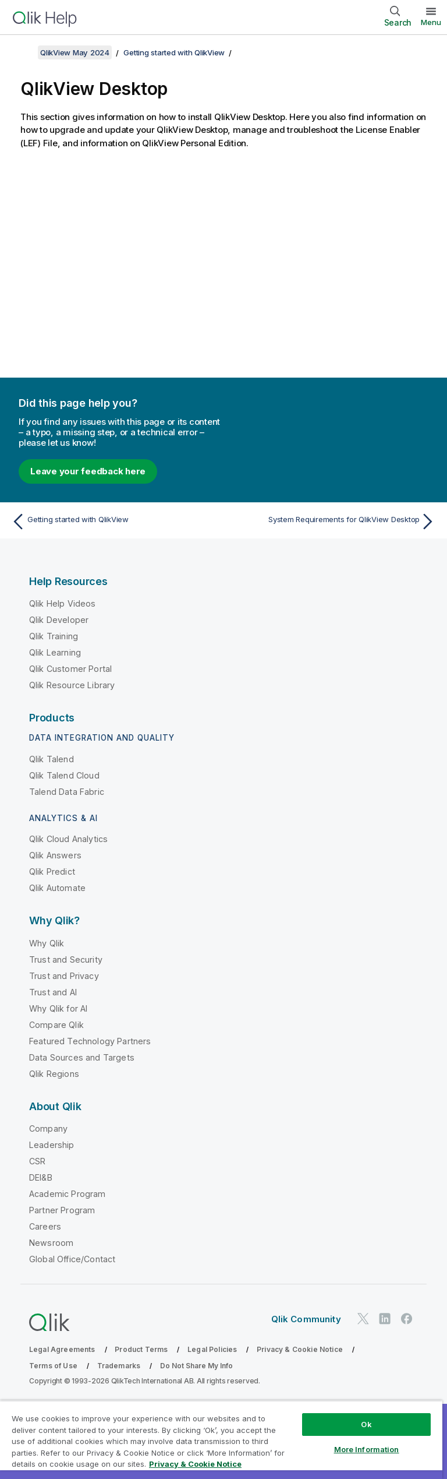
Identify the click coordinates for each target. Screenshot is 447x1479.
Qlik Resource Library (72, 685)
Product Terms (141, 1349)
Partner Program (62, 1210)
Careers (45, 1226)
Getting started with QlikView (174, 52)
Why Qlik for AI (58, 1008)
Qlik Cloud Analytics (68, 839)
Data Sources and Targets (81, 1057)
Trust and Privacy (64, 976)
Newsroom (51, 1243)
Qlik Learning (55, 652)
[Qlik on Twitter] (363, 1318)
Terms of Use (53, 1365)
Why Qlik (46, 943)
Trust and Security (65, 959)
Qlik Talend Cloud (64, 775)
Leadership (51, 1145)
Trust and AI (53, 992)
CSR (37, 1161)
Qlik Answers (55, 855)
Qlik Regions (54, 1074)
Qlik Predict (52, 871)
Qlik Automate (57, 888)
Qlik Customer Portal (70, 669)
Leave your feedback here (88, 471)
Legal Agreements (62, 1349)
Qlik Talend (51, 759)
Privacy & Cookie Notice (300, 1349)
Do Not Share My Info (196, 1365)
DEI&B (40, 1177)
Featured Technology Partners (90, 1041)
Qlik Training (53, 636)
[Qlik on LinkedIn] (384, 1318)
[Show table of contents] (23, 52)
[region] (221, 1439)
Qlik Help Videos (62, 603)
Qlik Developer (58, 620)
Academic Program (67, 1194)
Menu (431, 22)
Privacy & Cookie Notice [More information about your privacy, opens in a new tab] (195, 1464)
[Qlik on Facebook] (407, 1318)
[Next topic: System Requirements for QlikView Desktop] (333, 521)
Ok (366, 1424)
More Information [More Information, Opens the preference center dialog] (366, 1449)
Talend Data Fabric (66, 792)
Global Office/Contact (72, 1259)
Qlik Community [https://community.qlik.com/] (306, 1319)
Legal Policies (212, 1349)
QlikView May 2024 (74, 52)
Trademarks (119, 1365)
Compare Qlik (56, 1025)
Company (48, 1128)
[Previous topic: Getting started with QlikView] (114, 521)
